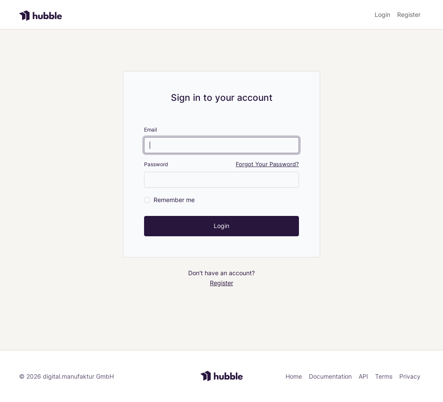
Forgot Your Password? (267, 164)
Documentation (330, 376)
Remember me (174, 199)
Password (156, 164)
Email (150, 129)
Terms (383, 376)
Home (294, 376)
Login (382, 14)
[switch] (147, 200)
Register (409, 14)
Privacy (410, 376)
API (363, 376)
